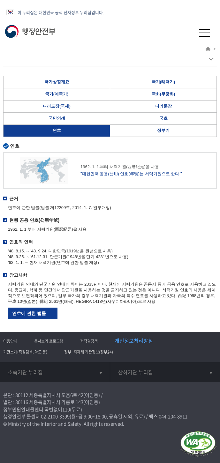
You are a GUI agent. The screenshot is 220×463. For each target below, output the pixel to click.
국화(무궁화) (163, 94)
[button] (189, 33)
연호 (57, 130)
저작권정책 (89, 341)
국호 (163, 118)
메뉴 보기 (211, 59)
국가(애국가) (57, 94)
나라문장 (163, 106)
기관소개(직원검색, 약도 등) (25, 352)
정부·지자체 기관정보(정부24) (88, 352)
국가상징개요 (56, 81)
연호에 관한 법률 (29, 313)
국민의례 (57, 118)
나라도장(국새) (57, 106)
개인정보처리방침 (134, 340)
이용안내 (10, 341)
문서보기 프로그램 (48, 341)
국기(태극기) (163, 81)
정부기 (163, 130)
